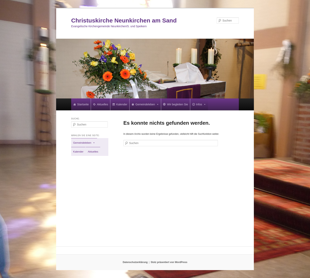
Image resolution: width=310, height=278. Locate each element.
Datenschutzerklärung (135, 262)
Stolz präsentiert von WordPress (169, 262)
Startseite (83, 104)
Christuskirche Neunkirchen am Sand (124, 20)
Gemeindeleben (147, 104)
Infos (201, 104)
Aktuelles (102, 104)
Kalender (121, 104)
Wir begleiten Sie (177, 104)
